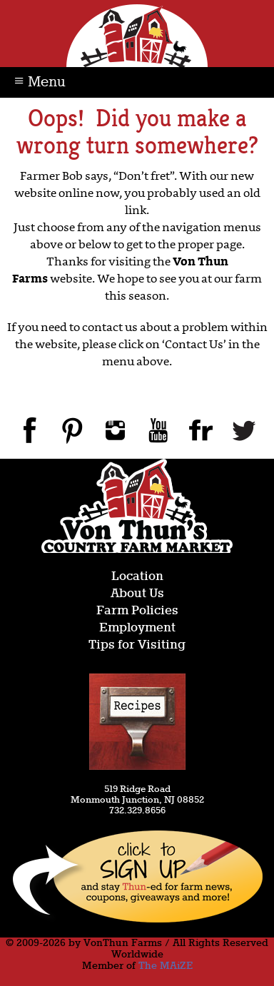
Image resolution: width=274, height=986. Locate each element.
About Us (137, 594)
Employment (137, 628)
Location (137, 577)
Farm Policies (137, 611)
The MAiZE (165, 966)
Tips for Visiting (137, 645)
